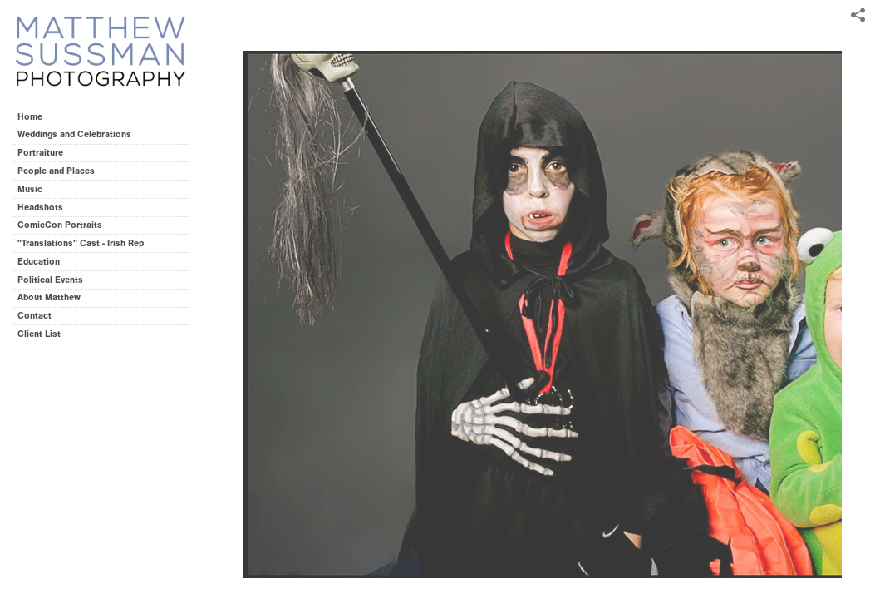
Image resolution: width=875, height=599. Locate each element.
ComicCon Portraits (59, 225)
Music (29, 189)
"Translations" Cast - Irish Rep (80, 243)
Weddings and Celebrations (80, 134)
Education (38, 261)
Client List (39, 334)
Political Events (50, 280)
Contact (34, 315)
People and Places (56, 171)
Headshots (40, 207)
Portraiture (40, 152)
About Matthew (49, 297)
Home (29, 116)
